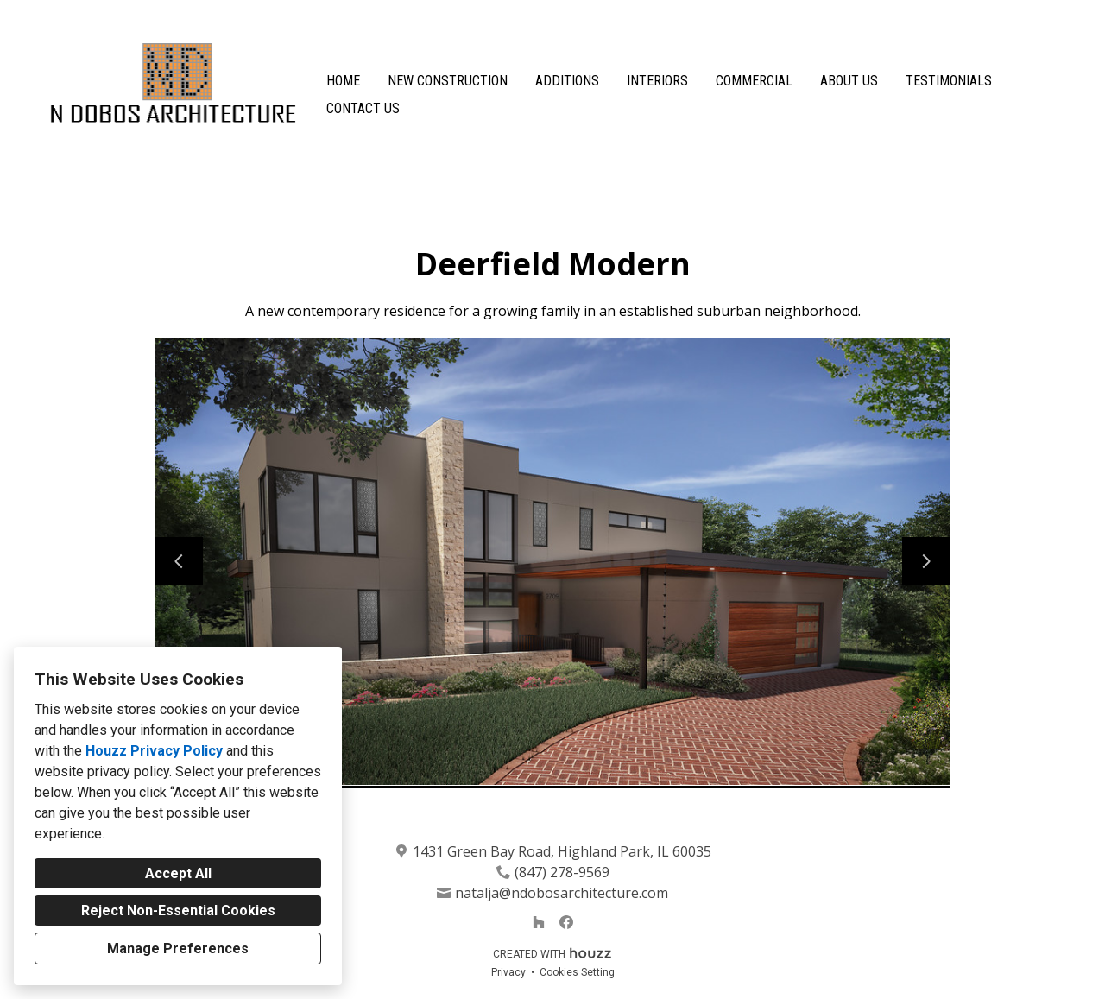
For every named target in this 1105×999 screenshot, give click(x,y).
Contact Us (363, 108)
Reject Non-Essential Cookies (178, 910)
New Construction (448, 81)
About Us (849, 81)
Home (343, 81)
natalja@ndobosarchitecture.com (561, 893)
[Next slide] (926, 561)
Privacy (508, 972)
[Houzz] (538, 922)
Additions (567, 81)
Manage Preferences (178, 948)
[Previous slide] (179, 561)
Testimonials (949, 81)
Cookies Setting (577, 972)
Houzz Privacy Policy (154, 751)
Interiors (657, 81)
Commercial (754, 81)
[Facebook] (566, 922)
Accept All (178, 873)
